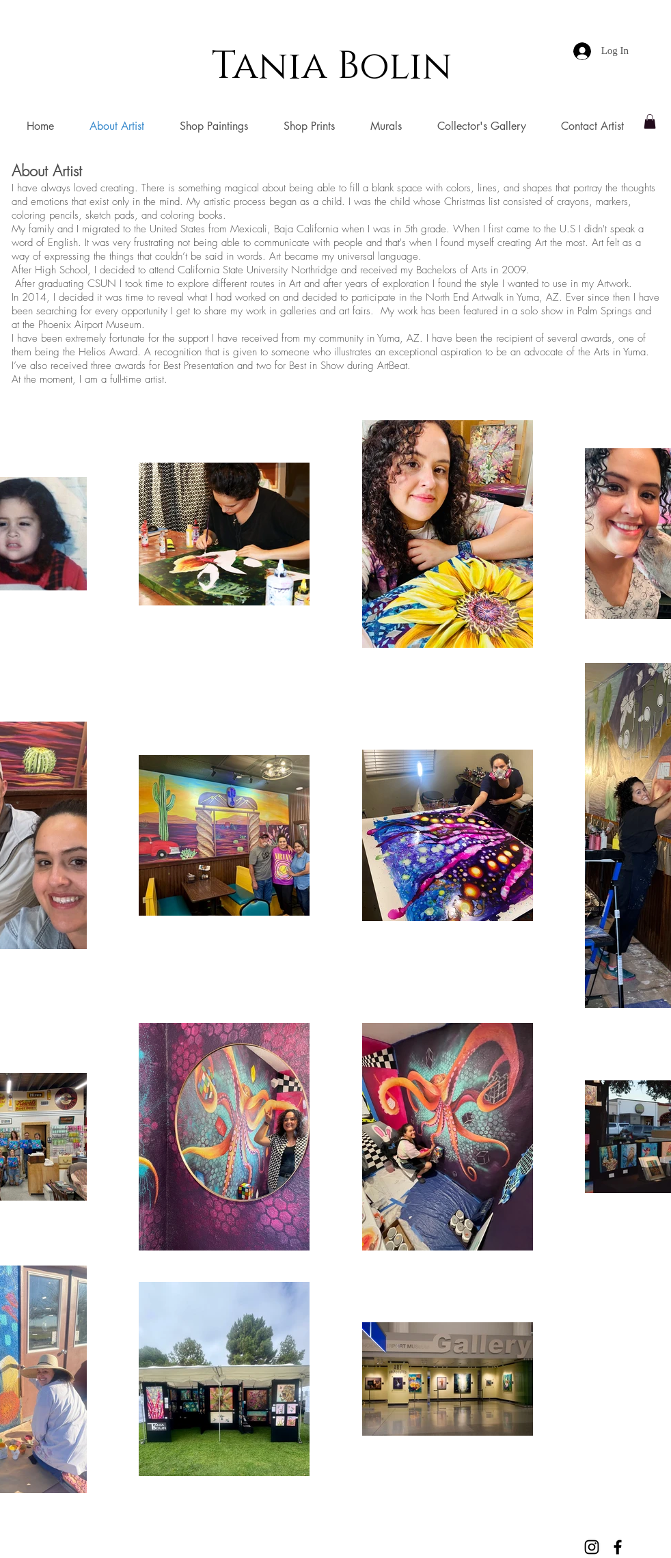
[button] (650, 121)
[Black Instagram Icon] (591, 1547)
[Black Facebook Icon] (617, 1547)
